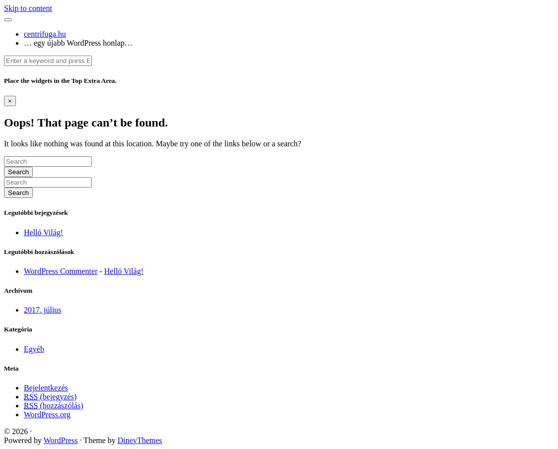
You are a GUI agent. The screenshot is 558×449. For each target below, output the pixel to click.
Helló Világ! (43, 232)
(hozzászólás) (53, 405)
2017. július (43, 310)
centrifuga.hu (45, 34)
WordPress (61, 440)
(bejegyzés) (50, 396)
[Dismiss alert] (10, 101)
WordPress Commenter (60, 271)
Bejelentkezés (46, 388)
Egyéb (34, 349)
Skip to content (28, 8)
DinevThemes (140, 440)
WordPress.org (47, 414)
